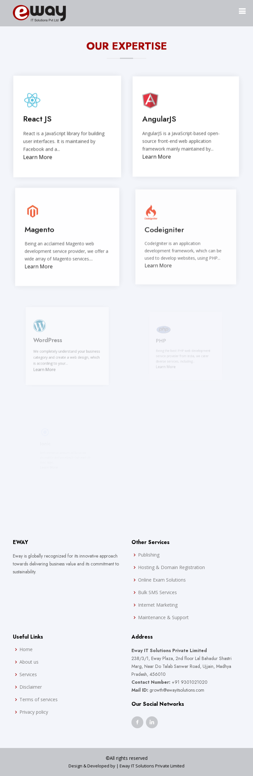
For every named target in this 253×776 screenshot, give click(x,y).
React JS (38, 119)
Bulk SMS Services (157, 592)
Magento (41, 230)
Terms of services (38, 699)
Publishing (148, 555)
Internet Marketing (158, 605)
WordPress (50, 341)
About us (29, 662)
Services (28, 674)
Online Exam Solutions (162, 580)
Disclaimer (30, 687)
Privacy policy (33, 712)
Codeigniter (165, 231)
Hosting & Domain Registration (171, 567)
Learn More (38, 157)
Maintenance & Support (163, 617)
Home (26, 649)
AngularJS (160, 119)
